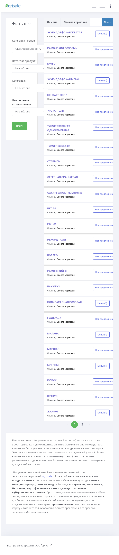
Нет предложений (105, 49)
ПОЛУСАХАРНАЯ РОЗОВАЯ (64, 302)
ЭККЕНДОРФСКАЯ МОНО (63, 79)
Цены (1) (102, 80)
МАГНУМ (52, 364)
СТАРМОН (53, 161)
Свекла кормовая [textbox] (28, 49)
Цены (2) (102, 33)
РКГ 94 (51, 208)
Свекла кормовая (66, 36)
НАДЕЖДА (54, 317)
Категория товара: (23, 40)
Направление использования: (22, 102)
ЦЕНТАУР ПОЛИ (57, 95)
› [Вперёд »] (89, 424)
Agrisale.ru (48, 476)
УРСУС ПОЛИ (55, 110)
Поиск (107, 22)
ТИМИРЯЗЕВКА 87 (58, 145)
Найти (19, 126)
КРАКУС (52, 396)
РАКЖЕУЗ (53, 286)
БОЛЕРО (52, 255)
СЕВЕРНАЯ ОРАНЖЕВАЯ (62, 177)
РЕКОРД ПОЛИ (56, 239)
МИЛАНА (53, 333)
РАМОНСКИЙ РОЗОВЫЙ (62, 48)
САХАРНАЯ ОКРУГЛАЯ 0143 (64, 192)
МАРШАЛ (53, 349)
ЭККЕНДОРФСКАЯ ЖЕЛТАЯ (64, 32)
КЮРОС (52, 380)
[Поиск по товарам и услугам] (96, 22)
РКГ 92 (51, 223)
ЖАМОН (52, 411)
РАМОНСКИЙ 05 (57, 271)
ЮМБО (51, 63)
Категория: (19, 80)
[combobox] (30, 49)
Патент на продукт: (24, 61)
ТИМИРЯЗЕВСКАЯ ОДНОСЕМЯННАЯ (58, 128)
